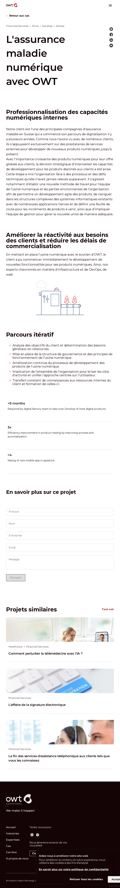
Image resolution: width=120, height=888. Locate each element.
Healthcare (15, 646)
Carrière (11, 852)
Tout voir (108, 609)
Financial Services (37, 646)
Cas (8, 846)
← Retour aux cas (17, 15)
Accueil (10, 827)
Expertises (13, 839)
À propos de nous (17, 858)
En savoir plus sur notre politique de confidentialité (74, 869)
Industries (12, 833)
